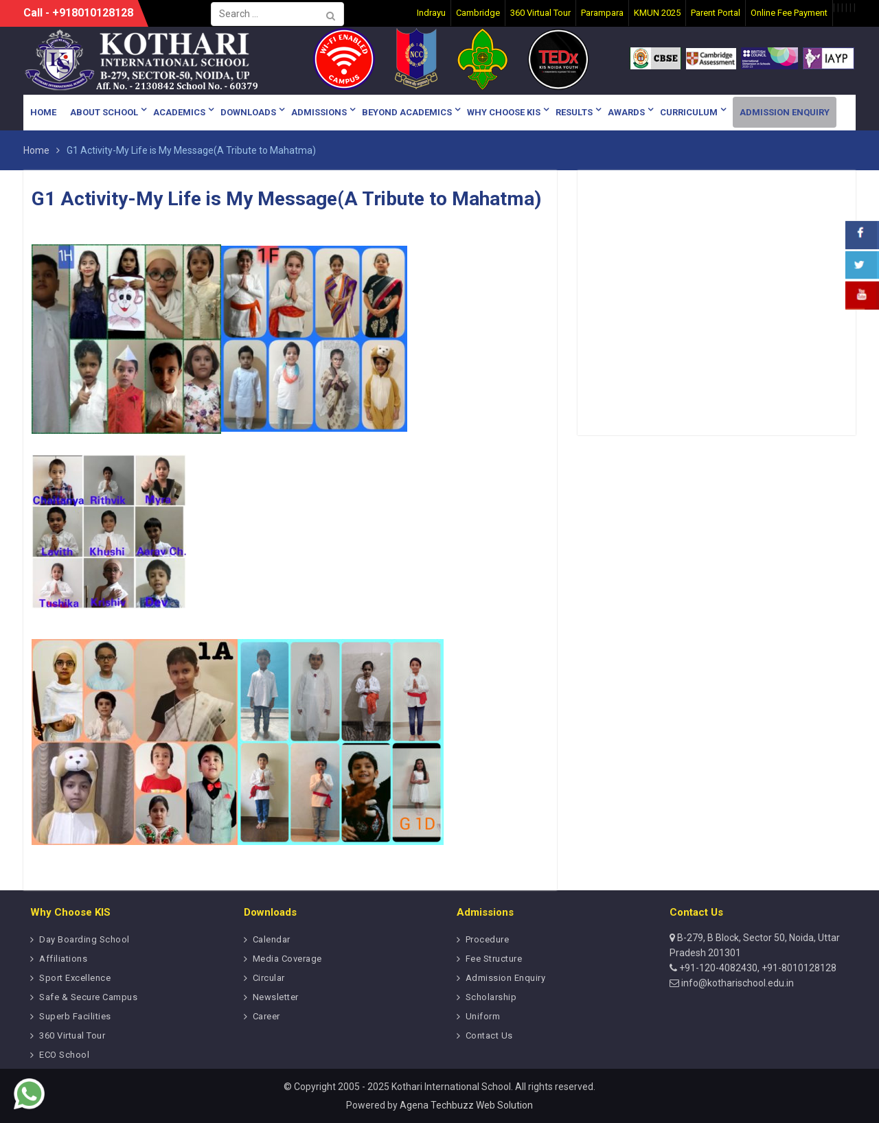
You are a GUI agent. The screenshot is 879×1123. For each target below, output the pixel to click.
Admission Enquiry (785, 112)
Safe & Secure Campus (88, 997)
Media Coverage (287, 958)
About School (104, 112)
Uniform (483, 1016)
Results (574, 112)
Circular (269, 978)
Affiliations (63, 958)
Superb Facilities (75, 1016)
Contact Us (489, 1035)
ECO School (64, 1055)
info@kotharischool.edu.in (736, 982)
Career (266, 1016)
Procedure (488, 939)
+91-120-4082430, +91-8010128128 (756, 967)
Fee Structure (494, 958)
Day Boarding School (84, 939)
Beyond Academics (407, 112)
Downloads (248, 112)
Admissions (319, 112)
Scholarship (491, 997)
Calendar (271, 939)
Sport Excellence (75, 978)
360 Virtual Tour (72, 1035)
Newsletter (276, 997)
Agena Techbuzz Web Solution (466, 1105)
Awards (626, 112)
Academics (179, 112)
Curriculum (689, 112)
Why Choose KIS (503, 112)
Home (43, 112)
